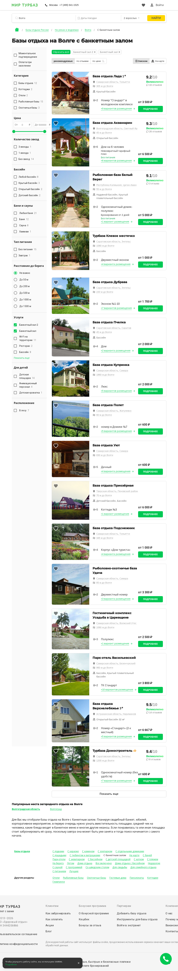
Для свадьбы (120, 867)
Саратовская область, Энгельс (113, 241)
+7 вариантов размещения (116, 308)
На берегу (58, 863)
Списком (141, 61)
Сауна (24, 225)
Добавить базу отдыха (131, 913)
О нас (169, 913)
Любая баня (28, 213)
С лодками (58, 851)
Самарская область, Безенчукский (116, 663)
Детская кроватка (30, 392)
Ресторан (26, 346)
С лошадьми (59, 855)
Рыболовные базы (73, 877)
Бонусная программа (92, 905)
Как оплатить (54, 919)
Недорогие (154, 863)
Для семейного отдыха (143, 867)
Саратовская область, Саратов (113, 328)
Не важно (24, 273)
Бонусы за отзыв (90, 925)
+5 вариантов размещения (116, 390)
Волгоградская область (26, 809)
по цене (98, 61)
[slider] (13, 131)
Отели (56, 877)
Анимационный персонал (28, 385)
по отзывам (82, 61)
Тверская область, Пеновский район (117, 491)
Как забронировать (58, 913)
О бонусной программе (94, 913)
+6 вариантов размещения (116, 160)
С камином (88, 851)
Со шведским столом (97, 867)
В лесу (24, 410)
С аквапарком (77, 859)
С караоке (73, 851)
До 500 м (24, 293)
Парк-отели (59, 859)
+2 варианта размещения (116, 350)
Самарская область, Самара (112, 370)
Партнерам (124, 905)
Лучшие (73, 871)
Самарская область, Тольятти (113, 82)
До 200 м (24, 286)
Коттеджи (152, 877)
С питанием (59, 871)
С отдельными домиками (130, 851)
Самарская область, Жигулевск (114, 410)
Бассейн (25, 352)
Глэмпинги (59, 881)
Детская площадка (27, 376)
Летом (70, 863)
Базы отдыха (22, 851)
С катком (139, 859)
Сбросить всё (61, 52)
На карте (157, 61)
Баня (24, 219)
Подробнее (150, 109)
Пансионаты (137, 877)
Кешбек (84, 919)
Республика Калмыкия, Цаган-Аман (116, 185)
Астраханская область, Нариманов (116, 714)
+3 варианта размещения (116, 598)
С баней (147, 855)
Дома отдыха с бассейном (130, 863)
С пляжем (152, 859)
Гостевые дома (117, 877)
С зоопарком (105, 851)
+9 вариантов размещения (116, 108)
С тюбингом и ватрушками (85, 855)
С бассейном (95, 859)
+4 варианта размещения (116, 264)
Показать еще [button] (22, 358)
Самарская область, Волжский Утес (116, 623)
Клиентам (52, 905)
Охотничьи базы (96, 877)
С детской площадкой (118, 859)
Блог (49, 931)
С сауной (58, 867)
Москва (53, 5)
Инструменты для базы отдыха (137, 919)
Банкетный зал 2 (29, 325)
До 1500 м (25, 306)
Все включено (104, 863)
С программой (74, 867)
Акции (50, 925)
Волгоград (56, 809)
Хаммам (25, 231)
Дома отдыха (84, 863)
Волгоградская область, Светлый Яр (117, 128)
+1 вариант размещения (115, 221)
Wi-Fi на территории (27, 338)
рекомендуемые (63, 61)
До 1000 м (25, 299)
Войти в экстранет (129, 925)
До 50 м (23, 279)
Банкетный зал (28, 331)
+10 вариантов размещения (117, 689)
